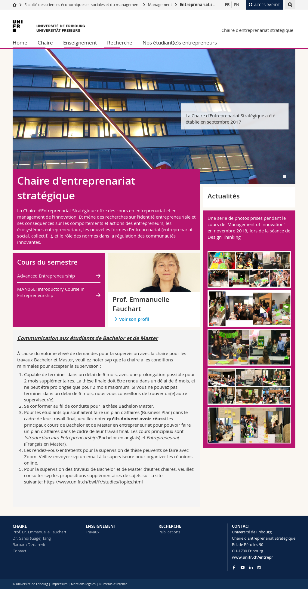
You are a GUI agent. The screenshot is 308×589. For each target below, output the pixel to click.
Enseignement (80, 42)
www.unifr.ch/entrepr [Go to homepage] (252, 557)
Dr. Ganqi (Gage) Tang (32, 538)
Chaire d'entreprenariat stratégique (257, 30)
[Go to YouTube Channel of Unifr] (243, 567)
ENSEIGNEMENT (101, 526)
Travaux (92, 532)
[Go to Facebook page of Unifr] (234, 567)
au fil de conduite (71, 406)
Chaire (45, 42)
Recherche (119, 42)
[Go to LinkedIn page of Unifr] (251, 567)
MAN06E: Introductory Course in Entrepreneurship (51, 292)
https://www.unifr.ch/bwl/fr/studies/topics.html (93, 482)
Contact (19, 551)
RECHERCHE (170, 526)
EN (236, 4)
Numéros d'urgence (113, 584)
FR (227, 4)
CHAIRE (20, 526)
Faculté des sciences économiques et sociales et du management (82, 4)
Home (20, 42)
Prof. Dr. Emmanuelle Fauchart (39, 532)
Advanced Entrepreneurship (46, 276)
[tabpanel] (154, 116)
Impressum (59, 584)
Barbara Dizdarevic (29, 544)
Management (160, 4)
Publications (169, 532)
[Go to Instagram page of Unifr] (259, 567)
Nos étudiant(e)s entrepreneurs (180, 42)
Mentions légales (83, 584)
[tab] (284, 176)
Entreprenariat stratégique (206, 4)
